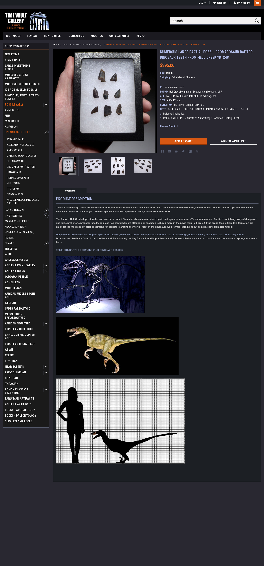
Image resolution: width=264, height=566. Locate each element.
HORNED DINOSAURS (18, 177)
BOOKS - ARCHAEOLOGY (20, 410)
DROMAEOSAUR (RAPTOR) (21, 166)
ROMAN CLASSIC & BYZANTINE (17, 391)
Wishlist (219, 2)
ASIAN (9, 349)
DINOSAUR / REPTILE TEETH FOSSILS (22, 97)
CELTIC (9, 355)
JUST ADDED (13, 36)
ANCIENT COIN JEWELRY (20, 265)
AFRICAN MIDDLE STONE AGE (20, 295)
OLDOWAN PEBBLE (16, 276)
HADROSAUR (14, 172)
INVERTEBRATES (13, 215)
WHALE (9, 254)
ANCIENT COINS (15, 271)
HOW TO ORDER (53, 36)
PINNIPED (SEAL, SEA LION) (19, 232)
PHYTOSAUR (13, 183)
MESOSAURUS (12, 121)
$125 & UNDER (13, 60)
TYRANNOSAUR (15, 139)
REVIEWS (32, 36)
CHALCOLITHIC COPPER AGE (20, 336)
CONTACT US (76, 36)
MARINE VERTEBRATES (17, 221)
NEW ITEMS (12, 54)
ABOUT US (97, 36)
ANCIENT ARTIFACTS (18, 404)
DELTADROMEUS (15, 161)
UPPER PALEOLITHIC (17, 308)
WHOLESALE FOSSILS (16, 259)
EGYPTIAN (11, 361)
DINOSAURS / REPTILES (17, 132)
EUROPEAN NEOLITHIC (19, 329)
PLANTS (9, 237)
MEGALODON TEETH (16, 226)
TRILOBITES (11, 248)
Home (56, 44)
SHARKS (9, 243)
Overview (70, 190)
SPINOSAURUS (15, 194)
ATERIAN (10, 303)
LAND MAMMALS (14, 210)
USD (202, 2)
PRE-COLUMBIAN (15, 372)
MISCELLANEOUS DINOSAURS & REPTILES (23, 201)
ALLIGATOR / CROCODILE (20, 144)
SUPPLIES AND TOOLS (18, 421)
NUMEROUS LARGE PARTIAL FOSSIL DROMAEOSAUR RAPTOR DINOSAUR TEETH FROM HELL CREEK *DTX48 (154, 44)
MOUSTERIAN (13, 288)
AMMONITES (12, 110)
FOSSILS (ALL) (14, 104)
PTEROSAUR (13, 188)
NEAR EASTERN (14, 366)
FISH (7, 115)
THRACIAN (11, 383)
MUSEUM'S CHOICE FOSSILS (22, 84)
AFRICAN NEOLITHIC (17, 323)
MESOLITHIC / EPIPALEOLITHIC (15, 316)
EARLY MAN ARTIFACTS (19, 398)
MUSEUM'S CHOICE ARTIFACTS (16, 76)
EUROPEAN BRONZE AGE (20, 344)
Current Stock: (169, 126)
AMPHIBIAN (11, 126)
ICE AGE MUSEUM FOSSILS (21, 89)
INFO (140, 36)
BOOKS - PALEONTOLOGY (20, 415)
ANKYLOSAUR (14, 150)
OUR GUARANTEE (119, 36)
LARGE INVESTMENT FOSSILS (17, 67)
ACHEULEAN (12, 282)
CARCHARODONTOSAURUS (21, 155)
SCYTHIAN (11, 378)
